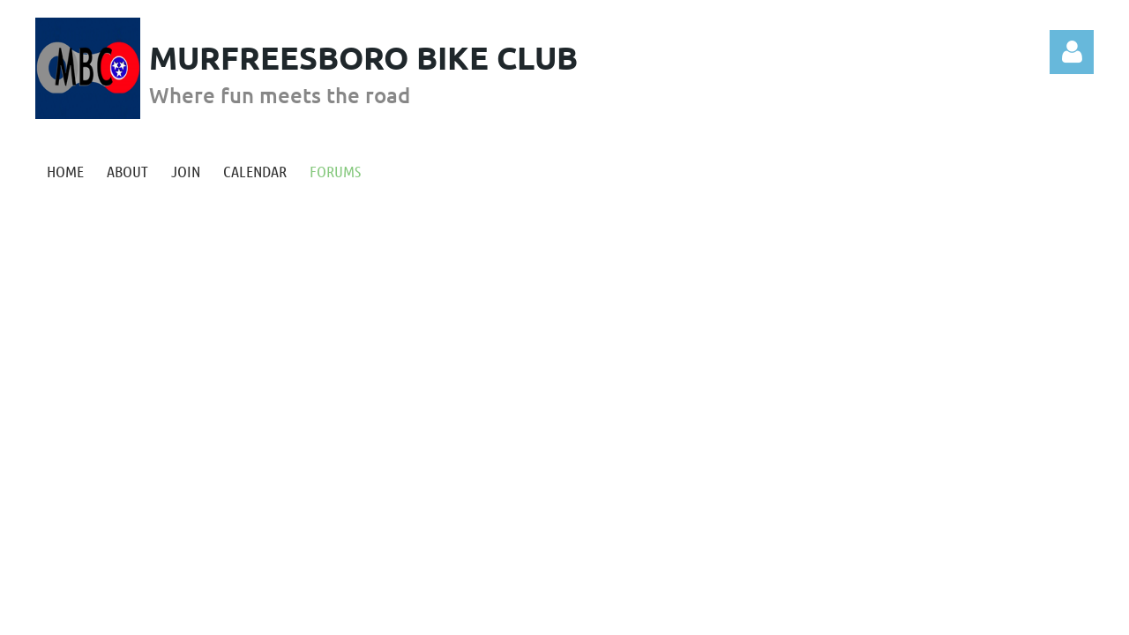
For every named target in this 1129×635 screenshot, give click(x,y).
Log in (1072, 52)
